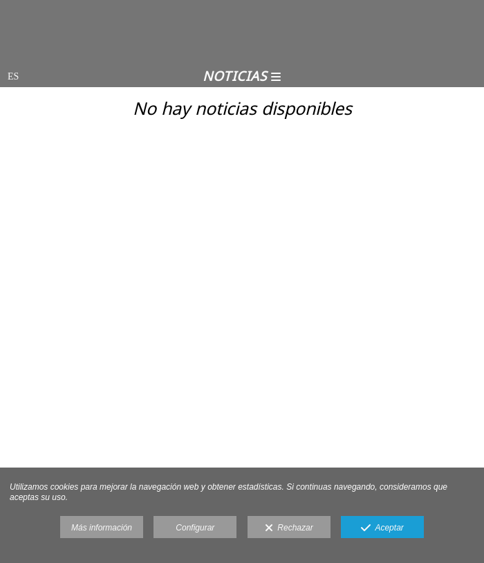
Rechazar (289, 528)
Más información (101, 528)
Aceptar (382, 528)
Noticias (242, 76)
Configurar (195, 528)
